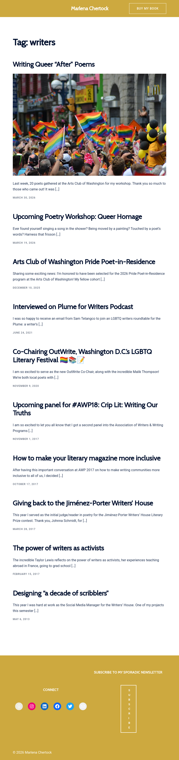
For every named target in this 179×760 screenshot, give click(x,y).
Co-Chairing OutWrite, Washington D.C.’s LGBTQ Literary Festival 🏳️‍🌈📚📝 (82, 355)
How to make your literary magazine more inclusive (86, 458)
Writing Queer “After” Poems (54, 64)
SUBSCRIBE (129, 709)
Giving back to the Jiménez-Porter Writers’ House (83, 503)
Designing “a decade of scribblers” (61, 593)
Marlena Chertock (89, 8)
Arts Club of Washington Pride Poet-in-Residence (84, 262)
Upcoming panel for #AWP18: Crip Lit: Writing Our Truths (85, 409)
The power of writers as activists (58, 548)
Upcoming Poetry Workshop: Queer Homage (77, 216)
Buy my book (148, 8)
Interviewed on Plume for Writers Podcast (73, 306)
